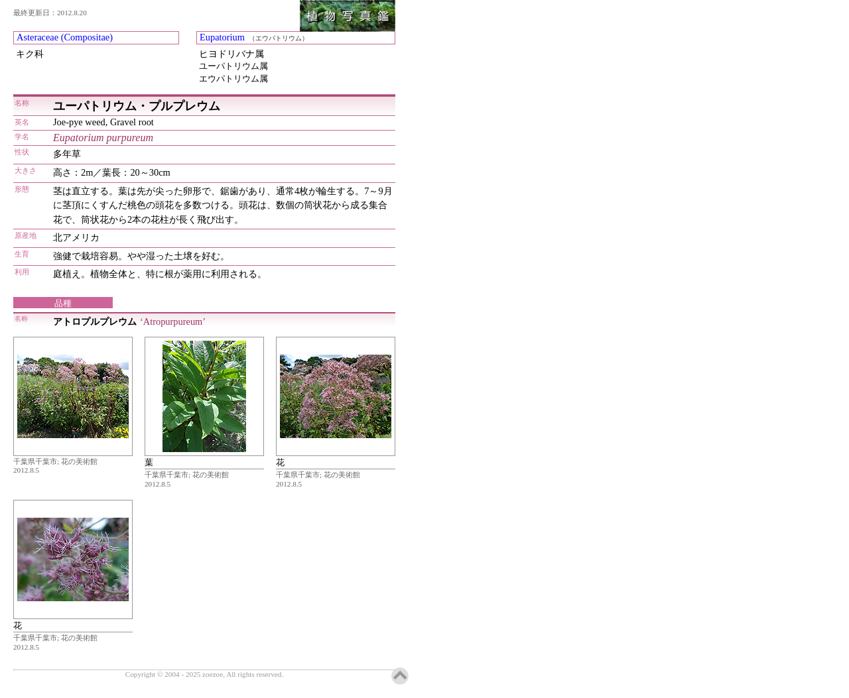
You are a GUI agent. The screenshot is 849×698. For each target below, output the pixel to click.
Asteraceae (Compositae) (65, 37)
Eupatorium (222, 37)
